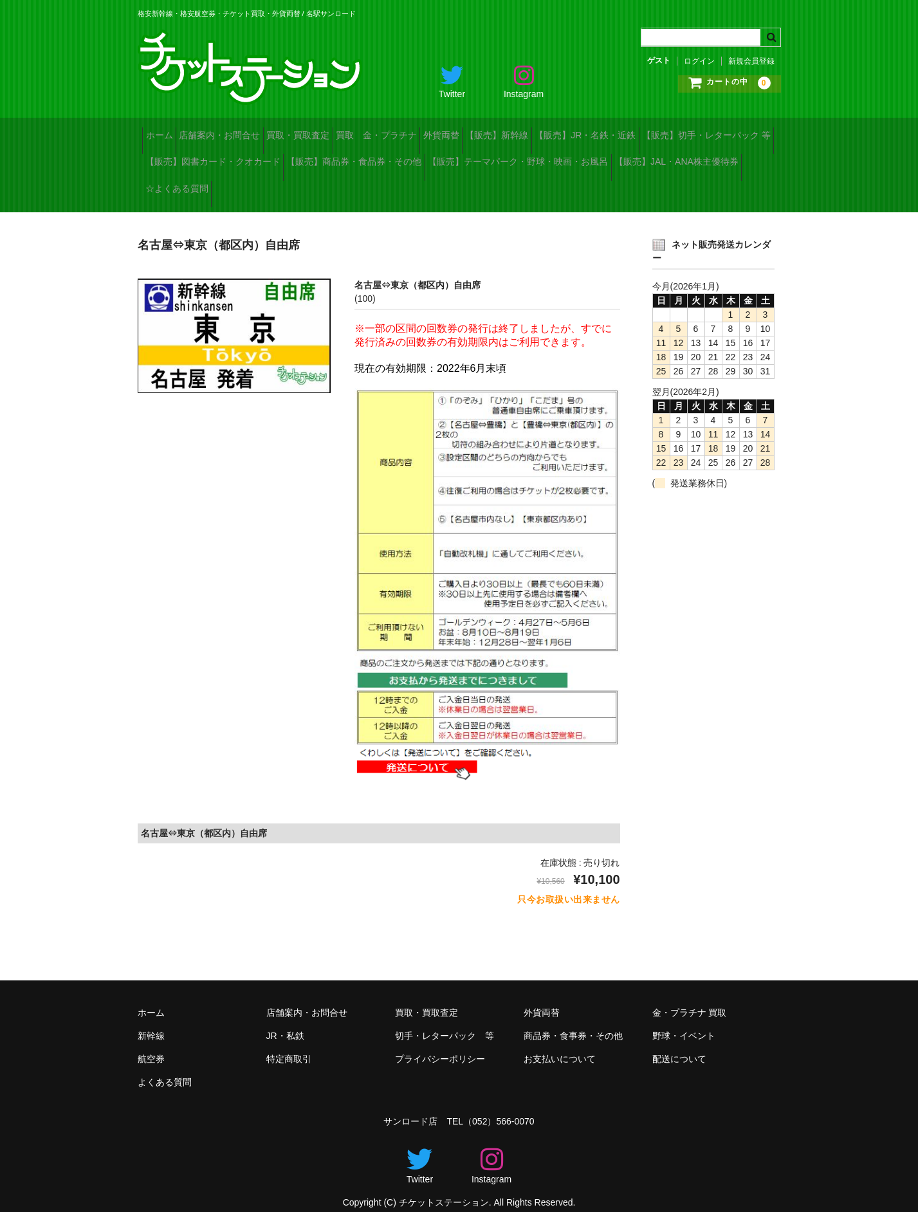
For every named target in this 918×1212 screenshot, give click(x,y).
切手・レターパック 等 (444, 1022)
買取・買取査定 (342, 131)
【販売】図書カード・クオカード (372, 158)
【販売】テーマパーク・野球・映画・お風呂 (240, 185)
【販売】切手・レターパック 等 (214, 158)
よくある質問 (165, 1068)
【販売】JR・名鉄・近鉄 (710, 131)
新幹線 (151, 1022)
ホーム (164, 131)
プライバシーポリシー (440, 1045)
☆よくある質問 (538, 185)
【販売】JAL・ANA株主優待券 (418, 185)
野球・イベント (683, 1022)
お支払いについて (560, 1045)
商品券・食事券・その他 (573, 1022)
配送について (679, 1045)
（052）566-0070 (499, 1108)
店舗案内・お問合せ (244, 131)
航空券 (151, 1045)
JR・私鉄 (285, 1022)
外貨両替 (526, 131)
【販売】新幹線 (602, 131)
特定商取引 (288, 1045)
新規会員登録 (751, 61)
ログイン (699, 61)
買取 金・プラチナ (441, 131)
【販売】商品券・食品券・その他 (533, 158)
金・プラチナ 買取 (689, 999)
